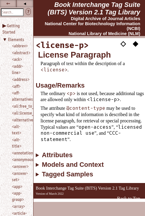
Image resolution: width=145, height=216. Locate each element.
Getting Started (11, 28)
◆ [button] (135, 43)
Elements (16, 39)
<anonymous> (20, 159)
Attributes (57, 155)
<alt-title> (17, 142)
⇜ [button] (8, 3)
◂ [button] (25, 3)
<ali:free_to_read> (20, 106)
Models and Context (73, 164)
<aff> (16, 86)
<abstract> (20, 53)
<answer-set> (20, 176)
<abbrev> (20, 46)
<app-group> (18, 196)
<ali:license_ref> (20, 113)
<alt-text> (16, 129)
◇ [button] (123, 43)
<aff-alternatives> (20, 96)
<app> (17, 186)
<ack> (17, 59)
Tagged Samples (67, 174)
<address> (20, 79)
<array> (18, 206)
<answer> (20, 166)
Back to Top (128, 198)
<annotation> (20, 153)
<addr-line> (17, 69)
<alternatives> (20, 120)
